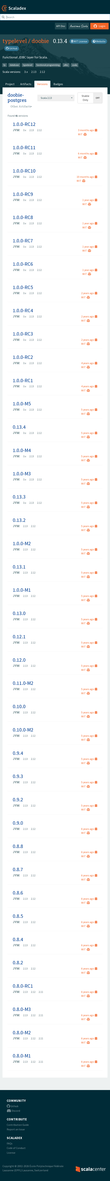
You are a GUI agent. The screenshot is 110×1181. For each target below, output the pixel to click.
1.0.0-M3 (22, 473)
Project (9, 84)
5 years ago (89, 409)
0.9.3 (18, 776)
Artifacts (25, 84)
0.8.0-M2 (22, 1032)
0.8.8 (18, 846)
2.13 (33, 72)
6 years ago (89, 829)
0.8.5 (18, 916)
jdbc (66, 64)
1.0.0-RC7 (23, 240)
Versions (42, 84)
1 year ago (89, 200)
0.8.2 (18, 962)
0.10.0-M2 (23, 729)
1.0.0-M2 (22, 543)
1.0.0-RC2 (23, 357)
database (14, 64)
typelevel (15, 40)
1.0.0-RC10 (24, 171)
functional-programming (48, 64)
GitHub (11, 48)
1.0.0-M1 (22, 590)
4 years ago (89, 363)
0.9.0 (18, 823)
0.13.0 (19, 613)
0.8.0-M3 (22, 1009)
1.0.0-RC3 (23, 333)
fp (5, 64)
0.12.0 (19, 660)
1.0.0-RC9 (23, 194)
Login (99, 26)
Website (99, 41)
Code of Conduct (16, 1148)
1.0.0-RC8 (23, 217)
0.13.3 (19, 496)
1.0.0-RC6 (23, 264)
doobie (40, 40)
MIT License (79, 41)
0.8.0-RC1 (23, 986)
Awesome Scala (79, 26)
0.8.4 (18, 939)
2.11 (41, 992)
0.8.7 (18, 869)
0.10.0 (19, 706)
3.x (26, 72)
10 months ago (87, 176)
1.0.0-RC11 (24, 147)
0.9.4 (18, 753)
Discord (13, 1110)
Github (12, 1106)
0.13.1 (19, 566)
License (11, 1152)
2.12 (42, 72)
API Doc (60, 26)
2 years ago (89, 293)
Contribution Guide (18, 1124)
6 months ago (87, 153)
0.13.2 (19, 520)
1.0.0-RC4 (23, 310)
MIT (82, 134)
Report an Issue (16, 1129)
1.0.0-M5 (22, 403)
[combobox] (55, 98)
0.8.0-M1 (22, 1055)
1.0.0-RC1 (23, 380)
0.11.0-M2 (23, 683)
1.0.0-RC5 (23, 287)
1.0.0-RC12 (24, 124)
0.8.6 (18, 892)
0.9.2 (18, 799)
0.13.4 (19, 427)
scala (74, 64)
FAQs (9, 1143)
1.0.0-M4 (22, 450)
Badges (58, 84)
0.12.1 (19, 636)
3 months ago (87, 130)
